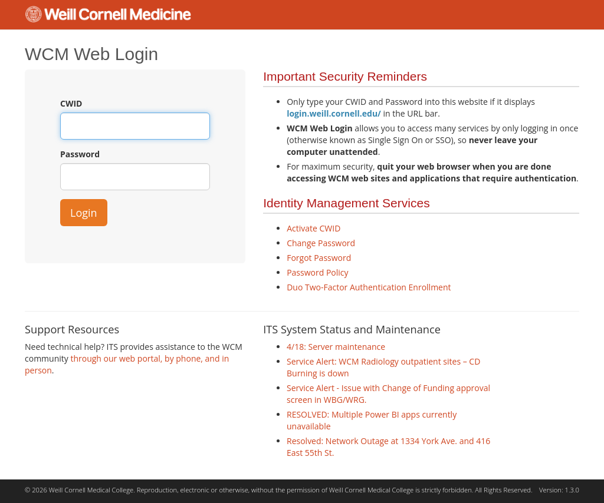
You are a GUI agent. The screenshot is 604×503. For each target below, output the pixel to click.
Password (80, 154)
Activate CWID (313, 228)
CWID (71, 103)
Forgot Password (319, 257)
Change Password (321, 243)
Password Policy (317, 272)
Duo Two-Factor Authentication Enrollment (369, 287)
